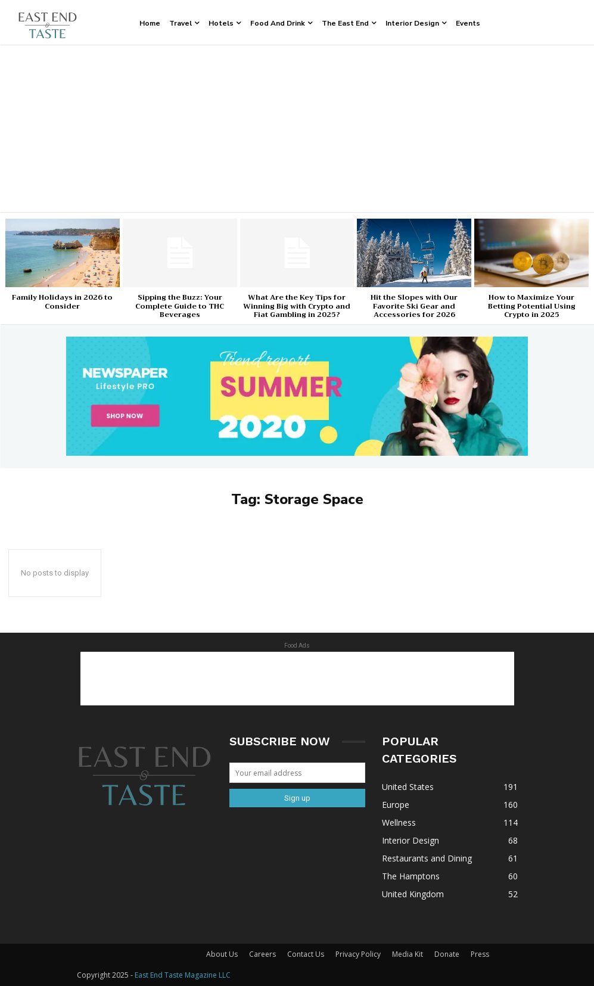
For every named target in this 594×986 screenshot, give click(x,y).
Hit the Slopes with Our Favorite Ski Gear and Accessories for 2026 (414, 306)
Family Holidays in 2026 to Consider (62, 301)
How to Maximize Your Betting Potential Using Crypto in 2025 (532, 306)
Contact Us (305, 954)
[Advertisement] (297, 128)
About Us (222, 954)
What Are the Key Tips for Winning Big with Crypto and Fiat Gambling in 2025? (296, 306)
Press (480, 954)
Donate (446, 954)
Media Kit (407, 954)
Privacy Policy (358, 954)
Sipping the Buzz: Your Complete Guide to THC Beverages (179, 306)
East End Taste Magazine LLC (183, 975)
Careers (262, 954)
